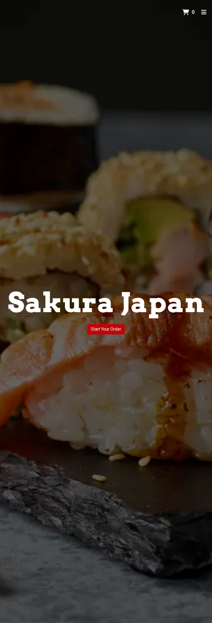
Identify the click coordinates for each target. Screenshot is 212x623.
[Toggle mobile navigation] (204, 12)
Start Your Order (106, 329)
